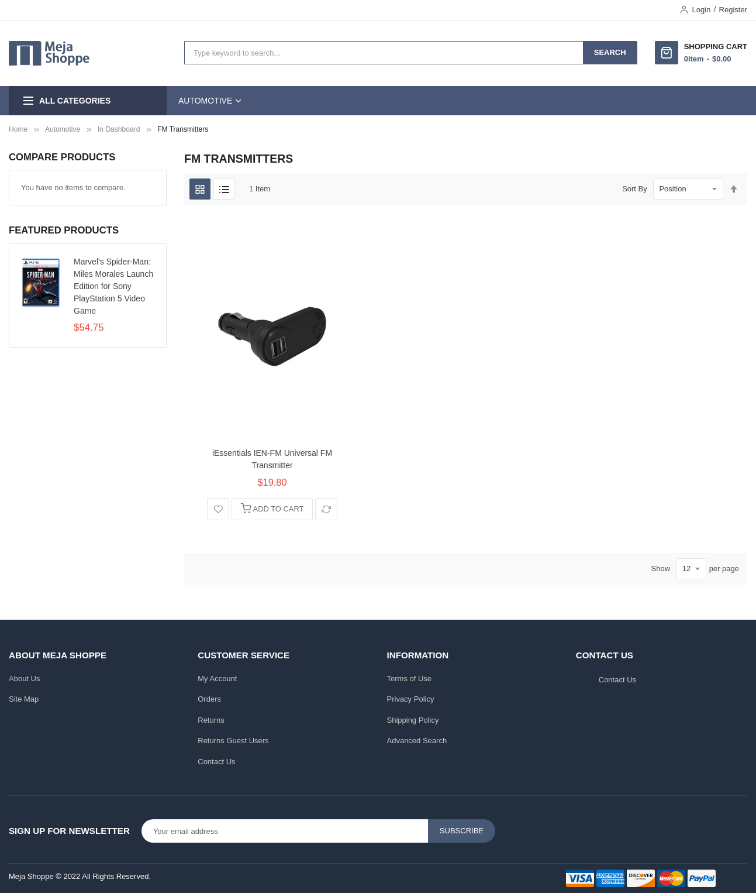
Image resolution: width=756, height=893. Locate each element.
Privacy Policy (410, 699)
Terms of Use (409, 678)
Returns (211, 720)
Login (701, 9)
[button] (218, 509)
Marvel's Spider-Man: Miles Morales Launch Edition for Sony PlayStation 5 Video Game (113, 286)
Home (18, 129)
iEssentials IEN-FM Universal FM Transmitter (272, 459)
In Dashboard (119, 129)
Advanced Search (417, 740)
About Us (24, 678)
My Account (217, 678)
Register (733, 9)
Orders (209, 699)
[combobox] (384, 53)
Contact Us (216, 761)
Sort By (634, 188)
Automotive (62, 129)
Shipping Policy (413, 720)
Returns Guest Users (233, 740)
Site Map (24, 699)
